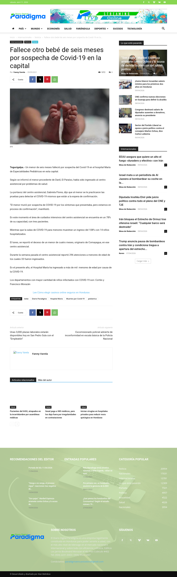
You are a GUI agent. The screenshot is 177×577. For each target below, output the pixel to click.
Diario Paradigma (39, 298)
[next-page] (17, 424)
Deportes (101, 28)
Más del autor (45, 380)
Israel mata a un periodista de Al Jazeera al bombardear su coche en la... (140, 178)
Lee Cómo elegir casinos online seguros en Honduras (61, 292)
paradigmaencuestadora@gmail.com (84, 561)
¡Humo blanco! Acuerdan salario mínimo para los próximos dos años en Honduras (150, 84)
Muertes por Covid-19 (75, 298)
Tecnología (134, 28)
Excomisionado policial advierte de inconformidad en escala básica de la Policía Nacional (89, 335)
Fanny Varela (19, 72)
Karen (121, 253)
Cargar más (143, 261)
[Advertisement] (61, 157)
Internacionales (25, 37)
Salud (68, 28)
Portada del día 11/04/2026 (40, 468)
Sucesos (118, 28)
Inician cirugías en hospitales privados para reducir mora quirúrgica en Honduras (94, 414)
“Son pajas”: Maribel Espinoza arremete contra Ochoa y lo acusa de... (43, 501)
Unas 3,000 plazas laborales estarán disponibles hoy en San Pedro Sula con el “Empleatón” (32, 335)
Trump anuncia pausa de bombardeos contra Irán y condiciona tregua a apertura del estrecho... (142, 245)
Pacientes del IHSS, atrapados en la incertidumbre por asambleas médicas (25, 414)
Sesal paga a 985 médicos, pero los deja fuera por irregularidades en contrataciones (60, 414)
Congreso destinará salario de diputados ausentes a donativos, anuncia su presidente (150, 112)
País (22, 28)
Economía (53, 28)
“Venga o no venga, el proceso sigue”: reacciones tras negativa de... (42, 486)
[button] (163, 28)
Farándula (83, 28)
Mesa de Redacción (129, 73)
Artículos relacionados (23, 380)
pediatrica (92, 298)
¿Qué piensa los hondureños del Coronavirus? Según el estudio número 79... (96, 501)
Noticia (38, 37)
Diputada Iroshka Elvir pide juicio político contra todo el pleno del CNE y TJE (142, 200)
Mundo (37, 28)
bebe (26, 298)
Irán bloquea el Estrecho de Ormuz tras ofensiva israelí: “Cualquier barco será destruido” (142, 223)
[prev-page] (12, 424)
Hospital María (56, 298)
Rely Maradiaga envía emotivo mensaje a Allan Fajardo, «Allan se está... (97, 471)
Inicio (12, 37)
